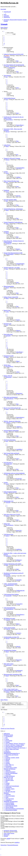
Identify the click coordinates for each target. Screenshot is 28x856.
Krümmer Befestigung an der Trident (12, 563)
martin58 (8, 619)
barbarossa (8, 555)
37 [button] (4, 43)
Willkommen (7, 57)
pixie (7, 325)
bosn (17, 87)
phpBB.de (17, 842)
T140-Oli (8, 629)
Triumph (4, 24)
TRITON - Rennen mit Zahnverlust (12, 421)
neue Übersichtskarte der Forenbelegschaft (14, 64)
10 (7, 348)
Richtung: (17, 704)
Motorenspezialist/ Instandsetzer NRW (13, 674)
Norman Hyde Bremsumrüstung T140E (13, 253)
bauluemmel (9, 665)
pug (6, 77)
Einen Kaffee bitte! (8, 334)
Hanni (7, 409)
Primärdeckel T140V (9, 355)
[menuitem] (5, 14)
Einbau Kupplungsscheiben (10, 491)
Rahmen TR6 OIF (8, 375)
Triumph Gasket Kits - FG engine (12, 267)
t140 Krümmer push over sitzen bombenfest (14, 473)
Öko (17, 71)
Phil (17, 61)
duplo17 (8, 515)
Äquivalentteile (7, 75)
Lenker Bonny (7, 145)
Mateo (7, 146)
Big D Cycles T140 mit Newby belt (12, 408)
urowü (7, 173)
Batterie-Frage (7, 310)
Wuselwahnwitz (9, 366)
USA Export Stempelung (9, 439)
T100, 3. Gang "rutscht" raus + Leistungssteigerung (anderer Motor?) (13, 689)
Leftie (17, 372)
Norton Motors (9, 119)
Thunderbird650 (20, 167)
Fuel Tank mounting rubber (10, 199)
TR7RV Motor (7, 365)
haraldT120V (9, 464)
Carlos (7, 311)
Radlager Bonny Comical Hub (11, 297)
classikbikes (19, 449)
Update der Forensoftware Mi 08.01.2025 (13, 54)
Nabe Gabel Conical (8, 663)
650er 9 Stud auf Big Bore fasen (11, 181)
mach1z (7, 691)
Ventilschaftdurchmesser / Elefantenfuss (13, 209)
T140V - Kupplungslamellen (10, 583)
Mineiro (18, 330)
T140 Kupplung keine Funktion (11, 594)
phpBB (8, 838)
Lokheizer (8, 422)
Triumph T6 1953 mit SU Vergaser (12, 158)
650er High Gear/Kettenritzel (11, 397)
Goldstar (18, 177)
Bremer (18, 249)
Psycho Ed (18, 478)
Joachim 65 (8, 243)
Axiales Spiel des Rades (9, 627)
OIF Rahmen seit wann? (9, 618)
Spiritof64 (8, 335)
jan (17, 154)
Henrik (7, 66)
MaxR (7, 233)
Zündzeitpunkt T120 (8, 501)
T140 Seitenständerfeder (9, 607)
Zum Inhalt (3, 9)
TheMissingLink (10, 585)
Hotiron (7, 159)
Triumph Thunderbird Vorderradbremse (13, 222)
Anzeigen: (8, 703)
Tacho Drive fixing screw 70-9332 (12, 514)
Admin (7, 55)
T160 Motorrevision (8, 534)
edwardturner (19, 352)
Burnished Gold (7, 323)
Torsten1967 (9, 595)
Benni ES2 (18, 530)
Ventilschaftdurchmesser (9, 98)
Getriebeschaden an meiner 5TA (11, 637)
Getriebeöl (6, 231)
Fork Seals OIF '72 (8, 462)
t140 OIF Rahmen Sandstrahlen (11, 430)
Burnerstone (8, 377)
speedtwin (18, 549)
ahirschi (7, 131)
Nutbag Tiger (7, 523)
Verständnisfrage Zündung (10, 650)
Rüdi (7, 565)
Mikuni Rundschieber (9, 286)
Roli (7, 201)
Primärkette (6, 190)
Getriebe (6, 171)
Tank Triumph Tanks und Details (11, 453)
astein (7, 223)
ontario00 (8, 502)
